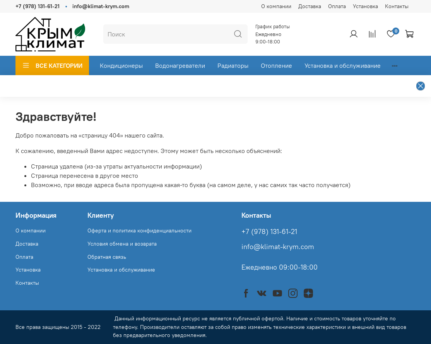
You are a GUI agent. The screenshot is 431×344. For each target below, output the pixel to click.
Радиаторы (232, 65)
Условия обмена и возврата (122, 243)
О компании (276, 6)
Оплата (337, 6)
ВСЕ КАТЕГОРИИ (52, 65)
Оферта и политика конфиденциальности (139, 230)
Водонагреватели (180, 65)
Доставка (309, 6)
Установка (365, 6)
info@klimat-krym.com (100, 6)
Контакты (397, 6)
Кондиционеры (121, 65)
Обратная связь (106, 256)
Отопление (276, 65)
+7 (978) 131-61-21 (37, 6)
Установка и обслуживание (342, 65)
